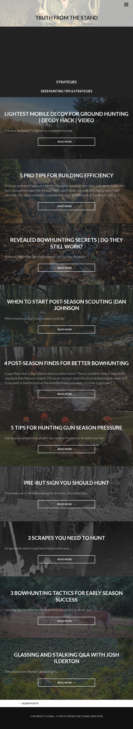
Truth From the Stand (66, 17)
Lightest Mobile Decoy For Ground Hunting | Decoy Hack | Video (66, 117)
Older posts (28, 703)
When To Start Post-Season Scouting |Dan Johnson (66, 304)
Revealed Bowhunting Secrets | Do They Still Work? (66, 243)
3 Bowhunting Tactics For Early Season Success (66, 596)
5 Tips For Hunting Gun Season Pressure (66, 427)
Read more (71, 143)
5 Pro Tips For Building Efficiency (66, 175)
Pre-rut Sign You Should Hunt (66, 483)
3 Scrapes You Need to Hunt (66, 538)
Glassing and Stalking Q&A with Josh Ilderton (66, 657)
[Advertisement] (66, 53)
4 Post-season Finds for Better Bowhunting (66, 363)
